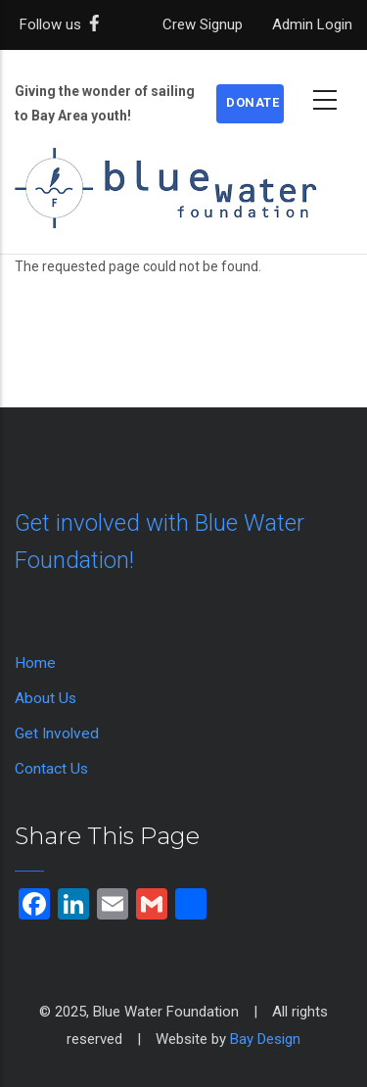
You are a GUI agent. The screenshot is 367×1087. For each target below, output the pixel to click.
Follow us (64, 24)
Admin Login (312, 24)
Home (35, 663)
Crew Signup (202, 24)
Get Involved (57, 733)
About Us (45, 698)
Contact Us (51, 769)
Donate (252, 102)
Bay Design (265, 1039)
